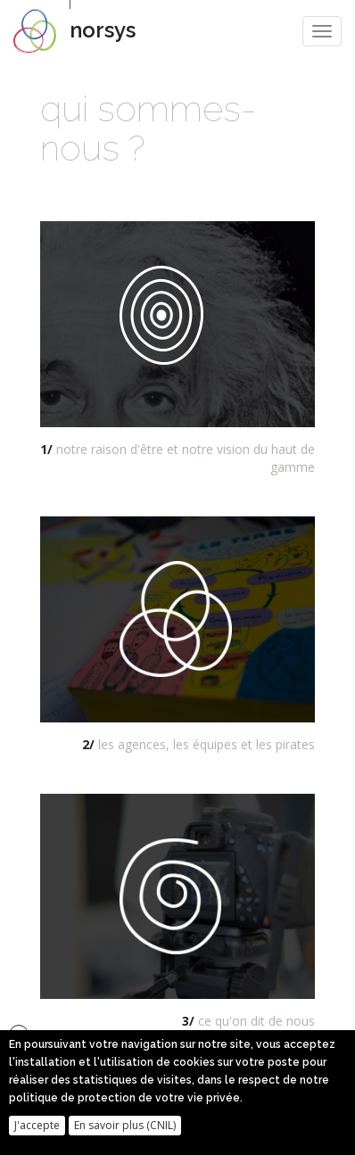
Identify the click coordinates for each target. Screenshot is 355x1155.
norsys (103, 30)
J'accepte (37, 1131)
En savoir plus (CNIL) (125, 1131)
